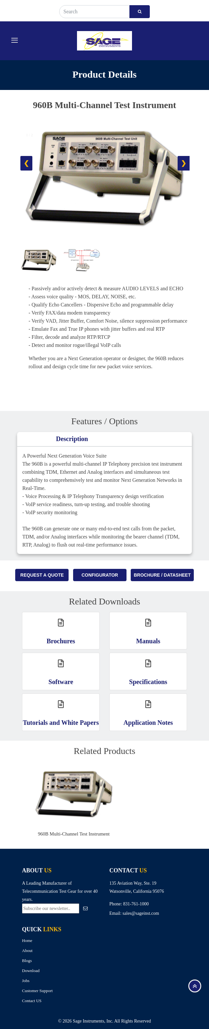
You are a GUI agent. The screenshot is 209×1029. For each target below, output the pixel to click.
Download (30, 970)
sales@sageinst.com (141, 913)
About (27, 950)
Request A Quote (42, 575)
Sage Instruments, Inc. (93, 1021)
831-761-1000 (135, 904)
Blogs (27, 960)
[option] (108, 802)
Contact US (31, 1000)
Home (27, 940)
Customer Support (37, 990)
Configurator (100, 575)
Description (72, 438)
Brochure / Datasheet (162, 575)
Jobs (25, 980)
